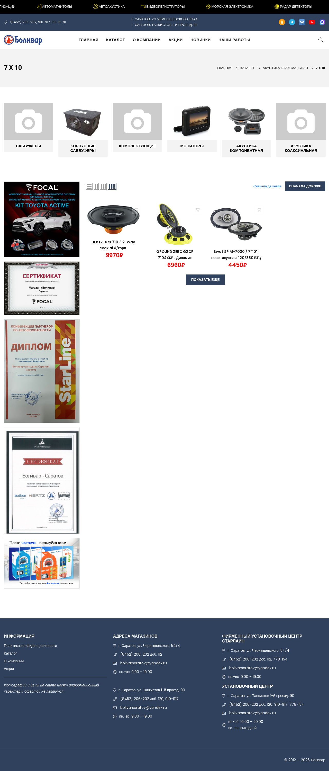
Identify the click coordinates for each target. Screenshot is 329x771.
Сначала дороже (305, 186)
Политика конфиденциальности (30, 645)
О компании (147, 39)
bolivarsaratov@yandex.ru (143, 663)
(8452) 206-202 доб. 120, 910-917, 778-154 (266, 704)
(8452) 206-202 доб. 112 (141, 654)
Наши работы (234, 39)
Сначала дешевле (267, 186)
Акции (175, 39)
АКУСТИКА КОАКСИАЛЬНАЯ (285, 68)
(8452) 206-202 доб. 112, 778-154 (258, 659)
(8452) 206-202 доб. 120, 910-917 (149, 698)
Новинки (200, 39)
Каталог (115, 39)
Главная (88, 39)
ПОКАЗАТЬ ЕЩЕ (205, 279)
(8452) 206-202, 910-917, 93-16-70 (38, 22)
